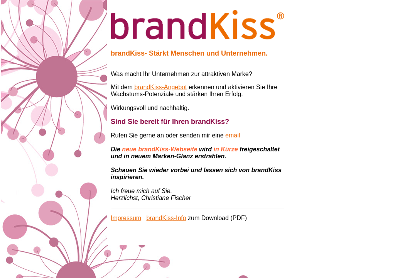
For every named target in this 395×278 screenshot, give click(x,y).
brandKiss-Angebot (160, 87)
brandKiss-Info (166, 218)
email (232, 135)
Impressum (126, 218)
